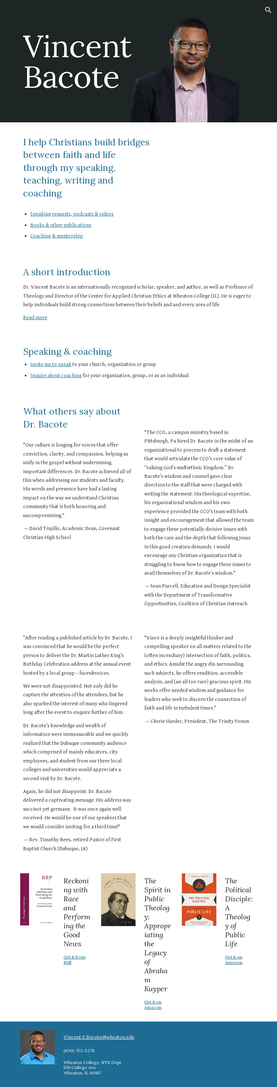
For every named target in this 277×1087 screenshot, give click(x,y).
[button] (268, 10)
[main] (77, 61)
